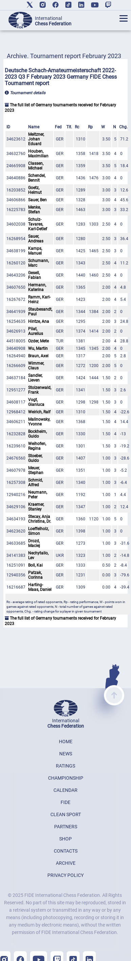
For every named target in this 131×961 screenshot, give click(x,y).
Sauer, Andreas (35, 238)
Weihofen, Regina (37, 446)
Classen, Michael (35, 166)
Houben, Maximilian (38, 153)
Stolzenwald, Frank (39, 390)
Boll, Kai (35, 565)
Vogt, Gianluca (36, 402)
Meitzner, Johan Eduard (36, 139)
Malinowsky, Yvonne (39, 421)
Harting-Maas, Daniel (39, 587)
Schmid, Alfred (35, 482)
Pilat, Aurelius (35, 331)
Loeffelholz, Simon (38, 531)
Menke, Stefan (34, 209)
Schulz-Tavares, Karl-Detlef (37, 224)
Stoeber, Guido (35, 458)
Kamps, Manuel (35, 251)
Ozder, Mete (38, 341)
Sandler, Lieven (35, 378)
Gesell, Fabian (34, 275)
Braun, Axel (38, 356)
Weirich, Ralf (39, 412)
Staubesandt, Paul (40, 311)
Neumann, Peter (37, 494)
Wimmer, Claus (36, 365)
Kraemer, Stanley (36, 507)
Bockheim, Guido (37, 434)
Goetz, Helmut (35, 190)
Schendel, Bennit (36, 178)
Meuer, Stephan (35, 470)
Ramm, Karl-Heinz (39, 299)
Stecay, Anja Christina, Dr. (39, 519)
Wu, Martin (38, 348)
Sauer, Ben (37, 200)
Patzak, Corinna (35, 575)
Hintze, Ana (38, 321)
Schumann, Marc (38, 263)
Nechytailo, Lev (38, 555)
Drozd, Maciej (34, 543)
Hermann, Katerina (37, 287)
